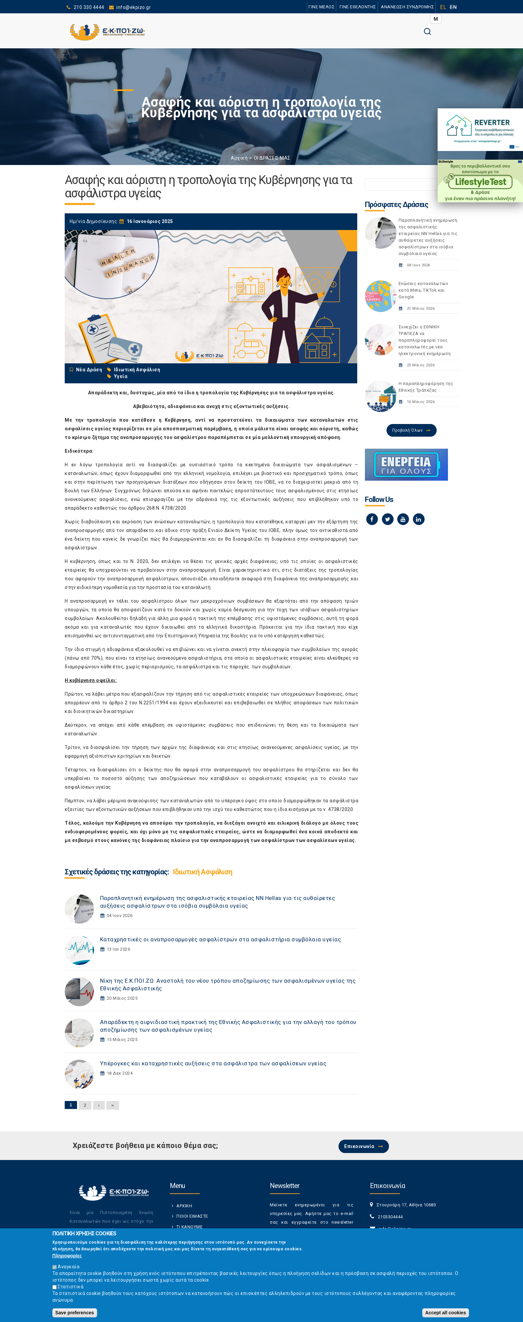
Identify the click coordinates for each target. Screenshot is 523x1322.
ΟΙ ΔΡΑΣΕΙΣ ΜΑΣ (272, 158)
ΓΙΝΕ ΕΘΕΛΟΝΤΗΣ (358, 6)
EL (443, 7)
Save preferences (74, 1312)
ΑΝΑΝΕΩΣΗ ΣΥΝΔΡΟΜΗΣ (407, 6)
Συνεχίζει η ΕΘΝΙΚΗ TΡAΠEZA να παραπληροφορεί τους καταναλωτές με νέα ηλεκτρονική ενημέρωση (425, 340)
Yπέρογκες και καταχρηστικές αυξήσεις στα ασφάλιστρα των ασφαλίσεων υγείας (213, 1063)
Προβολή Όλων (407, 430)
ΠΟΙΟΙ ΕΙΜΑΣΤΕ (192, 1216)
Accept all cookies (445, 1312)
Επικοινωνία (359, 1146)
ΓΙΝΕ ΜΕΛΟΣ (322, 6)
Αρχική (239, 158)
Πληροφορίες (67, 1255)
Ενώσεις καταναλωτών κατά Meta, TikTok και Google (423, 290)
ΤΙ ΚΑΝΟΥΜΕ (189, 1226)
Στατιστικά (70, 1286)
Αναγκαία (68, 1266)
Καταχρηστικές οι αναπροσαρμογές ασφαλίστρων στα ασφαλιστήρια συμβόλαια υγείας (220, 939)
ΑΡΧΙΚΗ (184, 1205)
